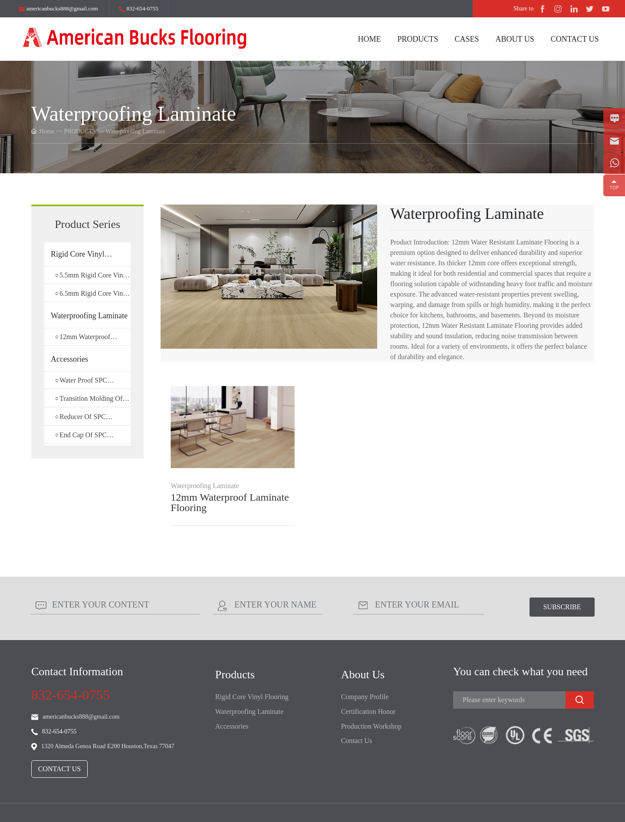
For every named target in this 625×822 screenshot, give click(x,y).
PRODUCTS (80, 131)
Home (46, 131)
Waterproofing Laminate (135, 131)
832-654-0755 (138, 8)
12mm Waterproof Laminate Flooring (230, 502)
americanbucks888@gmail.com (58, 8)
